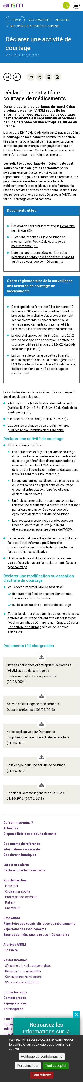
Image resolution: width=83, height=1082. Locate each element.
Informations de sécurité (21, 849)
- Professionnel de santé (20, 897)
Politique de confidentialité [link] (41, 1056)
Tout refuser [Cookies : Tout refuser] (41, 1075)
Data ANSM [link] (11, 918)
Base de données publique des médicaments (36, 934)
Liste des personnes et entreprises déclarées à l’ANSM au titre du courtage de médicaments (42, 257)
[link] (13, 5)
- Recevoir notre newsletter (22, 971)
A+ (7, 77)
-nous (15, 1003)
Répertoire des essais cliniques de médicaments (39, 923)
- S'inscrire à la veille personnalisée (27, 965)
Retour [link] (15, 19)
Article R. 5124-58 (53, 419)
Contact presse (14, 998)
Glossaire (10, 950)
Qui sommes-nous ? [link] (18, 822)
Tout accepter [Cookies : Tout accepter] (55, 1066)
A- (17, 77)
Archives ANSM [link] (14, 944)
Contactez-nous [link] (15, 992)
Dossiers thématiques (19, 855)
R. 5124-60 (49, 408)
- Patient (9, 902)
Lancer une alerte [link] (16, 865)
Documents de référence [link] (21, 844)
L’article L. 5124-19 (16, 132)
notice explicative (35, 551)
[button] (66, 5)
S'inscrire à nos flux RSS (22, 982)
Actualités (10, 828)
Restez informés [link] (15, 960)
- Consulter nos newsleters (22, 976)
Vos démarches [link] (39, 19)
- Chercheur (11, 908)
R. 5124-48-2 (29, 408)
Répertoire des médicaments (24, 929)
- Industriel (10, 886)
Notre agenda (13, 1009)
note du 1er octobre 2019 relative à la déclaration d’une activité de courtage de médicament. (43, 369)
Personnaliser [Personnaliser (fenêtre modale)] (28, 1066)
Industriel (62, 19)
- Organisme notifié (16, 891)
